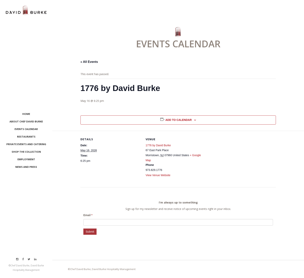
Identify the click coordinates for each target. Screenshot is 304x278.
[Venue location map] (231, 157)
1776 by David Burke (158, 145)
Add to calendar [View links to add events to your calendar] (178, 119)
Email (87, 215)
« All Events (89, 61)
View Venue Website (158, 175)
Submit (90, 231)
